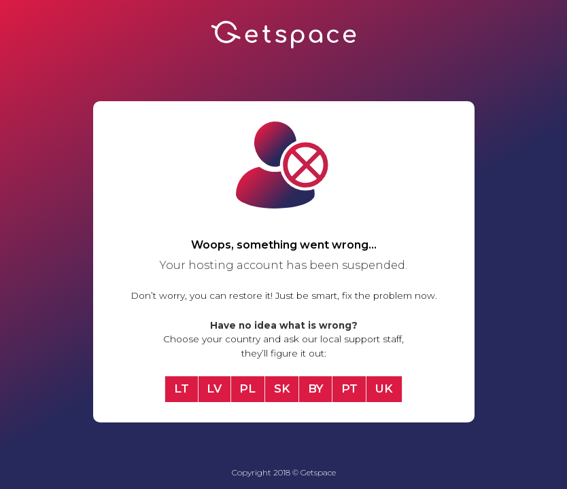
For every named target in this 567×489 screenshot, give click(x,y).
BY (316, 388)
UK (384, 388)
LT (181, 388)
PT (349, 388)
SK (282, 388)
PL (247, 388)
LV (214, 388)
